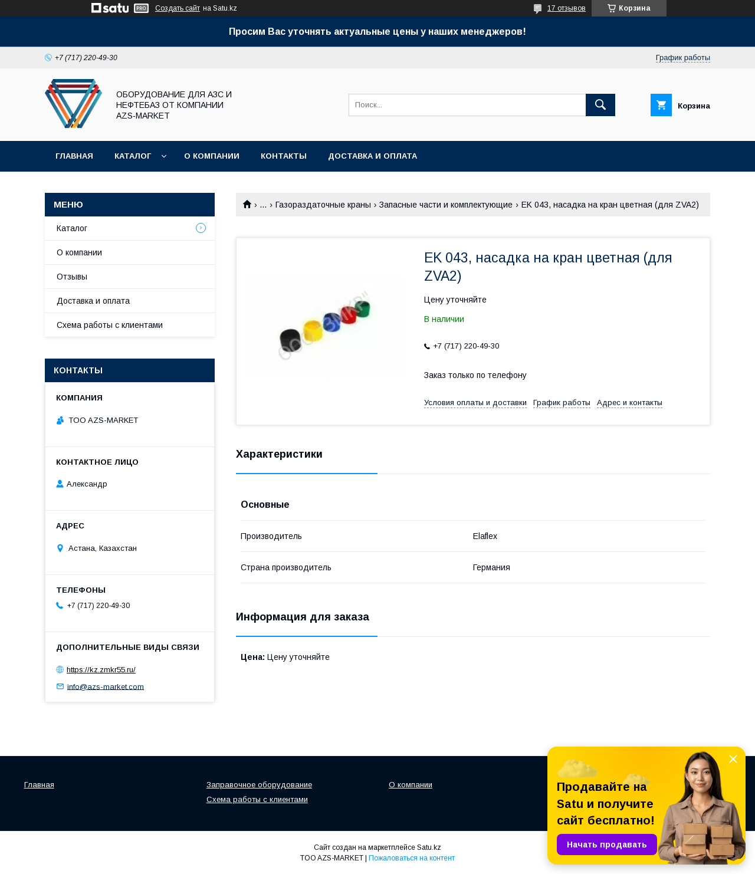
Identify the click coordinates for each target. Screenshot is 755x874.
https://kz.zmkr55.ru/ (101, 669)
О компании (211, 156)
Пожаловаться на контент (412, 858)
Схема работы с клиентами (110, 325)
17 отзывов (566, 8)
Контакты (284, 156)
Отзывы (72, 276)
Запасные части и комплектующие (446, 204)
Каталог (132, 156)
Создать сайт (177, 8)
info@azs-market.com (105, 686)
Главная (74, 156)
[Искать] (600, 105)
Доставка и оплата (372, 156)
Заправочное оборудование (259, 784)
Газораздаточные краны (323, 204)
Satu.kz (429, 847)
